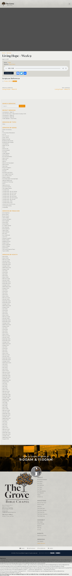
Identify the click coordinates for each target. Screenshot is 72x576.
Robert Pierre (5, 243)
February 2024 (6, 297)
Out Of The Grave (6, 175)
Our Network (40, 493)
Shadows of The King (7, 182)
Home (3, 53)
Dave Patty (5, 222)
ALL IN (4, 134)
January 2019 (5, 393)
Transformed (5, 190)
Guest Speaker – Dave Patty (9, 118)
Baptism (39, 525)
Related (15, 81)
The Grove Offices (7, 514)
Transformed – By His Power (9, 196)
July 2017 (4, 421)
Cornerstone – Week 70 (8, 112)
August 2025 (5, 269)
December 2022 (6, 320)
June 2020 (5, 366)
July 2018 (4, 402)
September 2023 (6, 305)
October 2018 (5, 397)
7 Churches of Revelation (8, 132)
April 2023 (5, 313)
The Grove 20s (40, 512)
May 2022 (4, 331)
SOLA (3, 183)
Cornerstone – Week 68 (8, 117)
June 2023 (5, 310)
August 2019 (5, 381)
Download (8, 73)
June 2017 (4, 423)
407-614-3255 (5, 511)
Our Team (39, 489)
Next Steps (40, 522)
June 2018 (5, 404)
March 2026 (5, 258)
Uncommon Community (8, 204)
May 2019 (4, 386)
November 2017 (6, 415)
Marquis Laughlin (6, 238)
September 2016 (6, 437)
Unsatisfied (5, 207)
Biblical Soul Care (41, 502)
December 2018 (6, 394)
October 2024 (6, 285)
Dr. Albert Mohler (6, 225)
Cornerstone (5, 144)
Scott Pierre (12, 64)
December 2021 (6, 339)
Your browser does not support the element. (36, 68)
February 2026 (6, 259)
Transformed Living (7, 202)
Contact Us (40, 496)
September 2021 (6, 343)
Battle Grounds (6, 139)
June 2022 (5, 329)
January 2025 (5, 280)
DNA (3, 147)
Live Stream (40, 541)
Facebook (42, 548)
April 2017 (4, 426)
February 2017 (6, 429)
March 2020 (5, 370)
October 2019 (5, 378)
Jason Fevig (5, 230)
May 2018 (4, 405)
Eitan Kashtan (6, 228)
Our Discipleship (41, 491)
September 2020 (6, 362)
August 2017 (5, 419)
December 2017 (6, 413)
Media (38, 494)
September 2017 (6, 418)
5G (3, 131)
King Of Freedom (6, 167)
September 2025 (6, 267)
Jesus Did (4, 159)
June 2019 (4, 385)
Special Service (6, 185)
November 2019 (6, 377)
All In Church (5, 136)
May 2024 (5, 293)
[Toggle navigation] (69, 3)
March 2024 (5, 296)
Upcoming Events (41, 535)
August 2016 (5, 439)
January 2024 (6, 299)
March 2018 (5, 408)
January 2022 (5, 337)
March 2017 (5, 427)
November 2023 (6, 302)
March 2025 (5, 277)
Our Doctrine (40, 485)
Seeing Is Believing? (7, 180)
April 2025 (5, 275)
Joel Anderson (5, 232)
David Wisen (5, 224)
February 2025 (6, 278)
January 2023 (5, 318)
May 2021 (4, 350)
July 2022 (4, 327)
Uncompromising (6, 205)
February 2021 (6, 354)
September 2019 (6, 380)
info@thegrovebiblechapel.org (9, 512)
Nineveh (4, 170)
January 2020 (6, 373)
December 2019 (6, 375)
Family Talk (5, 148)
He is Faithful (5, 155)
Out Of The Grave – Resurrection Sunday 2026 (14, 113)
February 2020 (6, 372)
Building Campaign (42, 479)
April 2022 (5, 332)
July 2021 (4, 347)
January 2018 (5, 412)
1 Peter (9, 62)
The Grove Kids (41, 516)
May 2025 (4, 274)
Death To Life (5, 145)
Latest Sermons (41, 543)
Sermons (9, 53)
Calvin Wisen (5, 217)
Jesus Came (5, 158)
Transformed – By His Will (8, 199)
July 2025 (4, 270)
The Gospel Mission (7, 188)
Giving (39, 529)
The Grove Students (42, 514)
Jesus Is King (5, 164)
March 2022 (5, 334)
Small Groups (40, 504)
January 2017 (5, 431)
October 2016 (5, 435)
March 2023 (5, 315)
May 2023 (4, 312)
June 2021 (4, 348)
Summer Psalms (6, 186)
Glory (3, 124)
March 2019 (5, 389)
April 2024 (5, 294)
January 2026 (5, 261)
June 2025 (5, 272)
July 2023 (4, 308)
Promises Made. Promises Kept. (10, 178)
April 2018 (5, 407)
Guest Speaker (6, 153)
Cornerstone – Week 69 (8, 115)
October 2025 (5, 266)
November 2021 (6, 340)
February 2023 (6, 316)
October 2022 (5, 323)
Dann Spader (5, 220)
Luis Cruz (4, 236)
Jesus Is (4, 161)
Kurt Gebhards (6, 235)
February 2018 (6, 410)
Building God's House (7, 140)
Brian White (5, 214)
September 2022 (6, 324)
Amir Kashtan (5, 212)
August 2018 (5, 400)
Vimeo (51, 548)
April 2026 (5, 256)
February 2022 (6, 335)
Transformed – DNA (7, 201)
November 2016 (6, 434)
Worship (39, 506)
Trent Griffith (5, 251)
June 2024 (5, 291)
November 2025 (6, 264)
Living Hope (5, 169)
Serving (39, 527)
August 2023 (5, 307)
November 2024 (6, 283)
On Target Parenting (7, 174)
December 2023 (6, 301)
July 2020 (5, 364)
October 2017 (5, 416)
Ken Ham (4, 233)
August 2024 (5, 288)
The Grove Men (41, 508)
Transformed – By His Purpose (10, 197)
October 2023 (5, 304)
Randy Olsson (5, 239)
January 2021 (5, 356)
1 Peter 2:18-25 (8, 81)
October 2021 (5, 342)
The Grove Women (42, 510)
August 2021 (5, 345)
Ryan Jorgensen (6, 244)
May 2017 (4, 424)
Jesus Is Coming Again (8, 163)
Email (23, 548)
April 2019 (4, 388)
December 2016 (6, 432)
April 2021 (4, 351)
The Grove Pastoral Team (8, 249)
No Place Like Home (7, 172)
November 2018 (6, 396)
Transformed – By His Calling (9, 191)
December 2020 (6, 358)
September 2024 (6, 286)
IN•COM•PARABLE (7, 156)
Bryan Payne (5, 216)
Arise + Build (5, 137)
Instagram (32, 548)
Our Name (39, 481)
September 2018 (6, 399)
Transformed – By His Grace (9, 193)
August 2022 (5, 326)
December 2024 (6, 281)
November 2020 (6, 359)
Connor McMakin (6, 219)
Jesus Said (4, 166)
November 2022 (6, 321)
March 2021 (5, 353)
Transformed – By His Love (9, 194)
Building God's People (7, 142)
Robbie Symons (6, 241)
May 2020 (5, 367)
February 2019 (6, 391)
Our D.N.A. (39, 483)
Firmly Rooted (6, 150)
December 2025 (6, 262)
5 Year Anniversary (7, 129)
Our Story (39, 487)
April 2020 (5, 369)
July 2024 (4, 289)
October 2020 (6, 361)
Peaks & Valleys (6, 177)
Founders (4, 151)
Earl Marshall (5, 227)
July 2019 (4, 383)
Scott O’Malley (6, 246)
